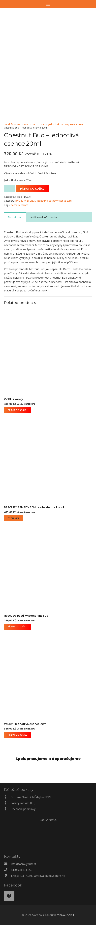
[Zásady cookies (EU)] (7, 803)
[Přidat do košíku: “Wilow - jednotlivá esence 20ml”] (17, 735)
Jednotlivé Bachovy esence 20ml (65, 124)
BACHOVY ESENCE (34, 124)
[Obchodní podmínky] (7, 809)
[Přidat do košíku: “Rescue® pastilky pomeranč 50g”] (17, 627)
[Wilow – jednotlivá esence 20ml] (48, 635)
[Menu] (48, 4)
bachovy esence (19, 205)
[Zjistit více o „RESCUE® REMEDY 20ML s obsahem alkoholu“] (13, 518)
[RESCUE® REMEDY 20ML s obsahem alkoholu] (48, 418)
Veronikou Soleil (63, 915)
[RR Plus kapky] (48, 310)
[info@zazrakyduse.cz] (7, 864)
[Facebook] (9, 896)
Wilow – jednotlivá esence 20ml (25, 724)
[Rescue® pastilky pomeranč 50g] (48, 526)
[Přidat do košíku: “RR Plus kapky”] (17, 410)
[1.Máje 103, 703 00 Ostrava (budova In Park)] (7, 876)
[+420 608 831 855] (7, 870)
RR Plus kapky (13, 399)
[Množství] (9, 188)
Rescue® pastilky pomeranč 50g (26, 615)
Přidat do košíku (32, 188)
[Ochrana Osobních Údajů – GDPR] (7, 797)
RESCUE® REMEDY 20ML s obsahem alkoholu (34, 507)
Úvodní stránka (12, 124)
